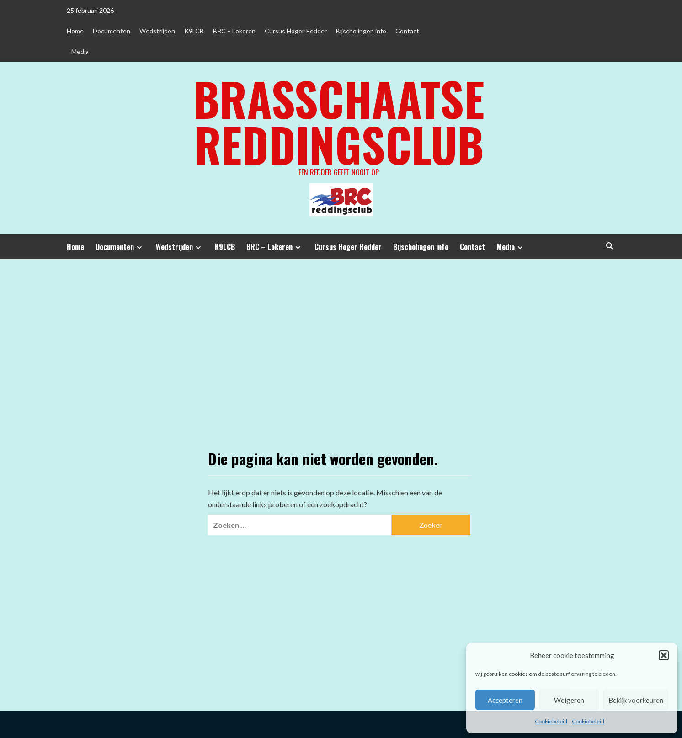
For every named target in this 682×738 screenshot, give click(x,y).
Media (80, 51)
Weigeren (569, 700)
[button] (663, 655)
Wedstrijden (157, 31)
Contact (407, 31)
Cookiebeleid (551, 721)
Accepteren (505, 700)
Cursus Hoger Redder (296, 31)
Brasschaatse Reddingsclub (339, 121)
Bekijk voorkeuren (635, 700)
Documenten (111, 31)
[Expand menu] (139, 247)
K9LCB (194, 31)
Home (75, 31)
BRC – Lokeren (234, 31)
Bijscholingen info (361, 31)
